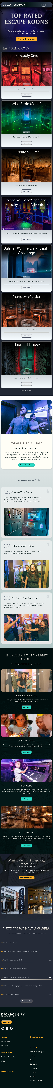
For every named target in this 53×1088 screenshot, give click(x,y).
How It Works (6, 1046)
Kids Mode (4, 1038)
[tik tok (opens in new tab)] (11, 1021)
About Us (33, 1040)
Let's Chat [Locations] (26, 707)
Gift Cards (33, 1061)
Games (4, 1030)
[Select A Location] (44, 5)
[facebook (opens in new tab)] (7, 1021)
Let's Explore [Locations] (26, 799)
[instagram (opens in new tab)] (2, 1021)
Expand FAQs (26, 994)
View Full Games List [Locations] (26, 390)
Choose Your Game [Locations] (26, 465)
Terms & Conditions (36, 1073)
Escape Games (6, 1034)
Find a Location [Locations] (26, 39)
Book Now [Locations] (6, 1015)
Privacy (32, 1069)
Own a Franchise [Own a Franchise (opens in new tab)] (36, 1030)
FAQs (3, 1054)
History (32, 1049)
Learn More (27, 95)
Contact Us (33, 1057)
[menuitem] (13, 1035)
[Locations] (26, 69)
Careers (32, 1053)
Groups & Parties (7, 1064)
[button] (26, 943)
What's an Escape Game (9, 1050)
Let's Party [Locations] (26, 752)
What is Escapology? (37, 1045)
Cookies (33, 1065)
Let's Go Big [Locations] (26, 846)
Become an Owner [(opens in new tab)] (26, 877)
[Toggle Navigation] (48, 5)
